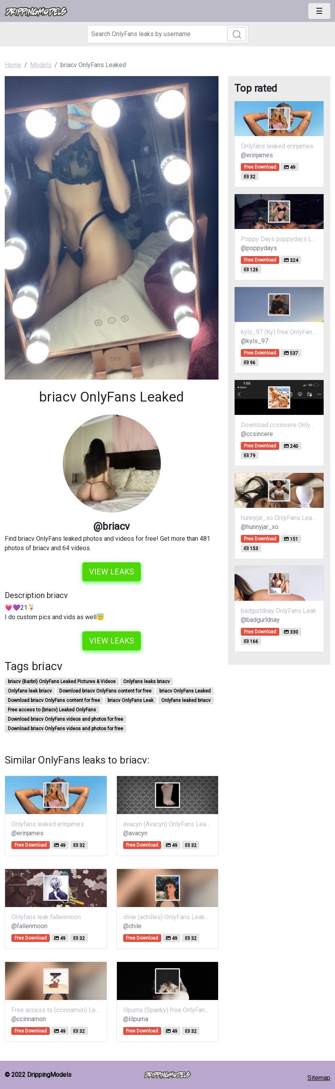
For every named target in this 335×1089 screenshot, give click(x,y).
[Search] (167, 34)
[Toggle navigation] (319, 11)
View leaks (111, 571)
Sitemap (319, 1078)
